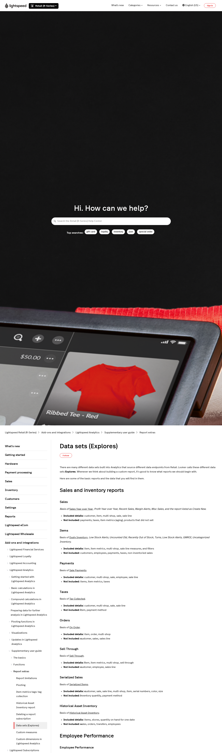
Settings (10, 507)
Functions (18, 664)
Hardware (11, 464)
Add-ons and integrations (56, 432)
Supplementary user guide (119, 432)
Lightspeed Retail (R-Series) (20, 432)
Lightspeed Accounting (21, 563)
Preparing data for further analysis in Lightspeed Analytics (28, 612)
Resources (154, 5)
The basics (18, 657)
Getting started (15, 455)
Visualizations (18, 633)
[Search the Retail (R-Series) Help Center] (111, 221)
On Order (74, 627)
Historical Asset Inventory (84, 713)
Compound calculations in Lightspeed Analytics (25, 601)
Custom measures (26, 732)
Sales (8, 481)
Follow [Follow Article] (66, 455)
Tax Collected (77, 599)
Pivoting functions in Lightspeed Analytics (22, 623)
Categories (136, 5)
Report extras (147, 432)
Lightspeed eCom (16, 525)
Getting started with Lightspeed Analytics (22, 579)
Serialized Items (78, 684)
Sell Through (76, 656)
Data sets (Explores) (27, 725)
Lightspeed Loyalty (19, 556)
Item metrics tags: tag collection (29, 694)
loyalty (104, 231)
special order (145, 231)
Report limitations (26, 678)
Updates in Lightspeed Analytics (23, 641)
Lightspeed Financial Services (25, 549)
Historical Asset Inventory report (25, 705)
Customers (12, 499)
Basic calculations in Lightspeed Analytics (22, 590)
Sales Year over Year (81, 509)
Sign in (210, 6)
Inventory (11, 490)
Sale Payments (77, 570)
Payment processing (18, 472)
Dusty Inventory (78, 537)
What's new (117, 5)
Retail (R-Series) (44, 6)
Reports (10, 516)
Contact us (172, 5)
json (131, 231)
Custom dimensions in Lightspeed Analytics (29, 741)
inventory (118, 231)
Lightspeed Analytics (87, 432)
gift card (90, 231)
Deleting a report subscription (26, 716)
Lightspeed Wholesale (19, 534)
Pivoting (21, 685)
